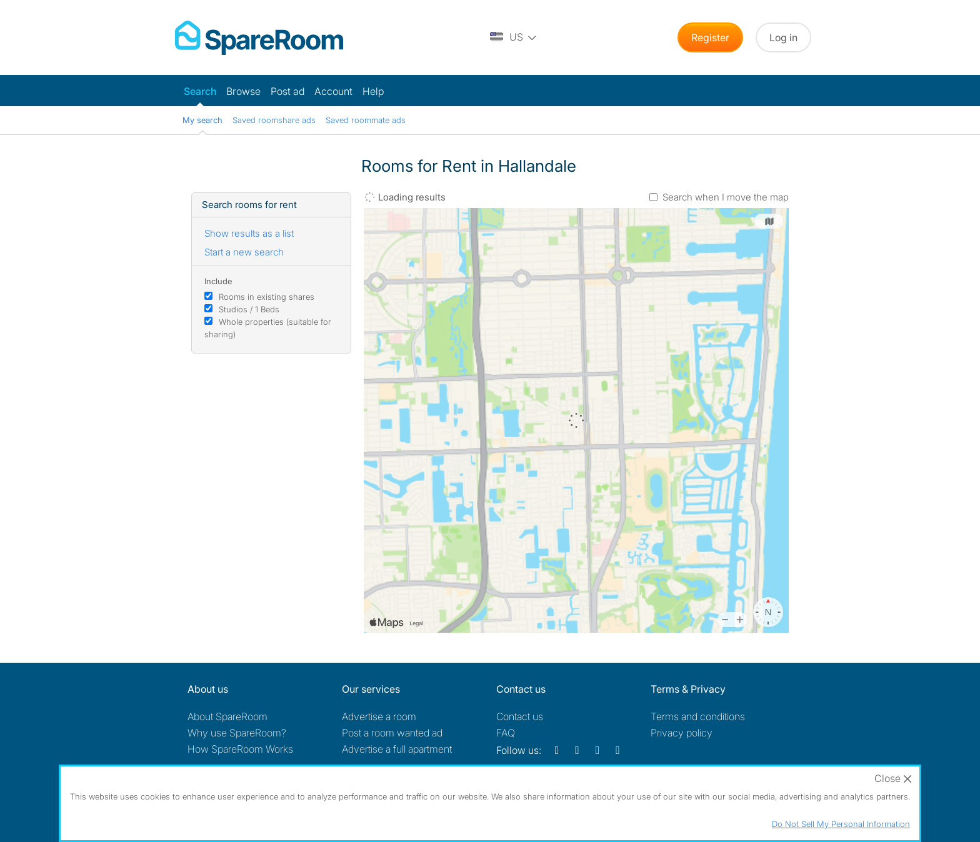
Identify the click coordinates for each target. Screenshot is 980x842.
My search (202, 120)
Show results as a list (249, 233)
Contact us (519, 716)
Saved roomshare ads (274, 120)
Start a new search (244, 252)
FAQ (505, 732)
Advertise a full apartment (397, 749)
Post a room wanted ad (392, 732)
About (228, 716)
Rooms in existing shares (266, 297)
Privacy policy (681, 732)
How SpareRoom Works (240, 749)
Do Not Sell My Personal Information (841, 824)
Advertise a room (379, 716)
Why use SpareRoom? (237, 732)
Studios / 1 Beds (249, 309)
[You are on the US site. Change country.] (514, 37)
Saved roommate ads (366, 120)
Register (710, 37)
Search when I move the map (725, 197)
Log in (783, 37)
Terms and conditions (698, 716)
